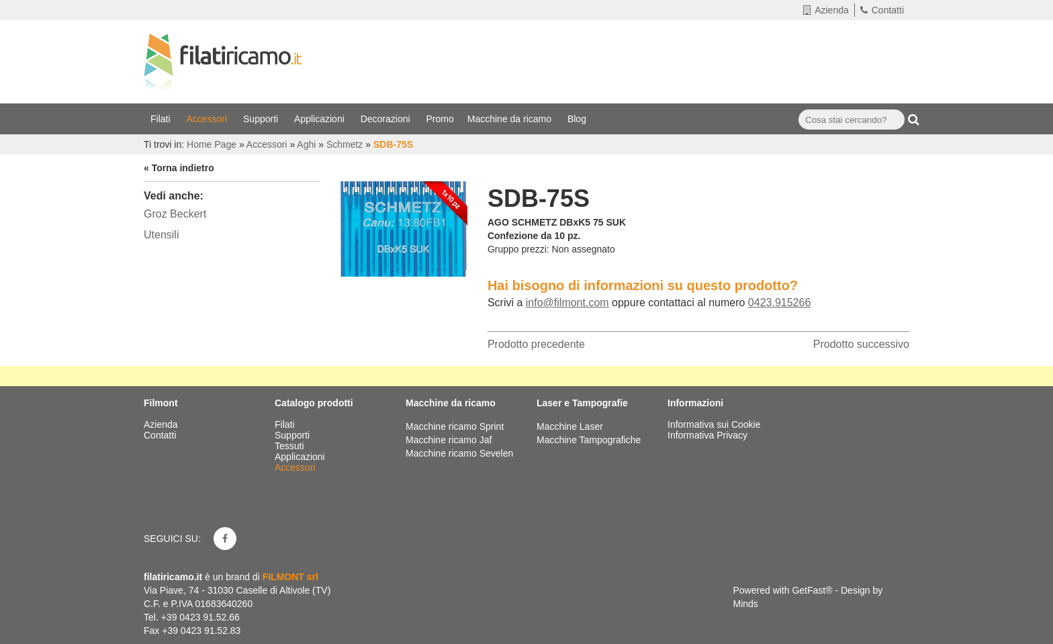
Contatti (882, 10)
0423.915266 (779, 302)
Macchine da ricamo (510, 118)
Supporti (262, 118)
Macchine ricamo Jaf (449, 439)
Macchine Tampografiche (589, 439)
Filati (161, 118)
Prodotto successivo (861, 344)
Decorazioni (387, 118)
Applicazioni (320, 118)
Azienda (826, 10)
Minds (745, 603)
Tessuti (290, 446)
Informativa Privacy (707, 435)
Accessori (208, 118)
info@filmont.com (567, 302)
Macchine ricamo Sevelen (459, 453)
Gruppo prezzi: (518, 249)
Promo (440, 118)
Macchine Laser (570, 426)
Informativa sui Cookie (714, 424)
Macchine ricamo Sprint (455, 426)
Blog (578, 118)
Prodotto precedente (536, 344)
